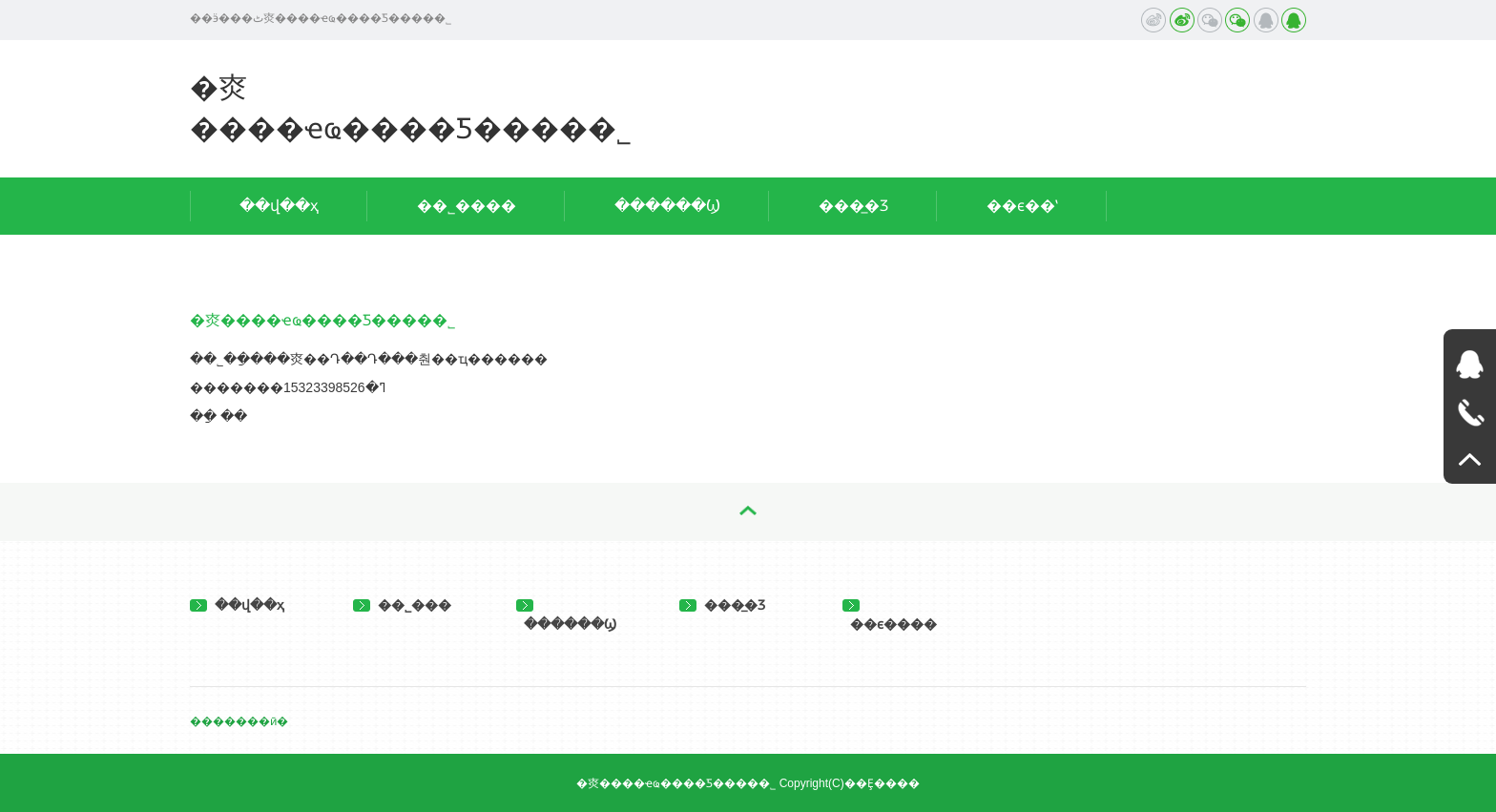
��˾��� (402, 605)
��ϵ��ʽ (1022, 206)
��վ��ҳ (279, 206)
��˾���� (466, 206)
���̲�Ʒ (853, 206)
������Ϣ (667, 206)
